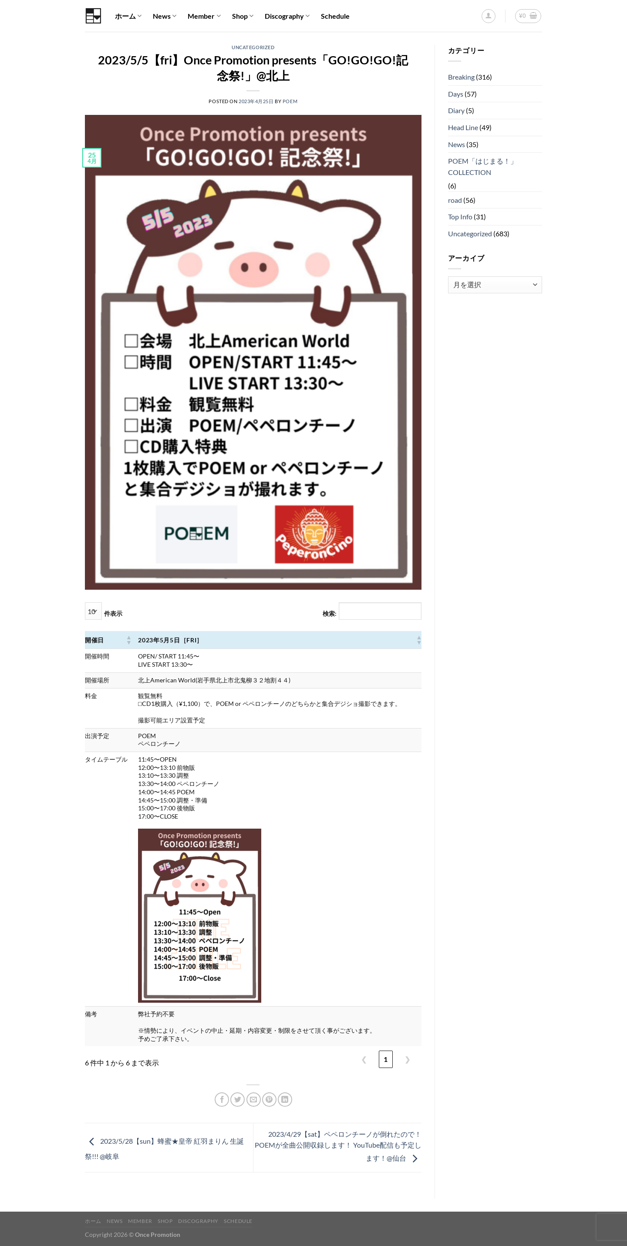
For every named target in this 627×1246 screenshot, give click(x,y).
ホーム (128, 16)
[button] (128, 640)
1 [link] (386, 1059)
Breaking (461, 77)
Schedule (335, 16)
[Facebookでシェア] (222, 1099)
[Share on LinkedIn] (285, 1099)
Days (455, 94)
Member (204, 16)
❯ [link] (407, 1059)
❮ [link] (364, 1059)
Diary (456, 110)
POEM (290, 101)
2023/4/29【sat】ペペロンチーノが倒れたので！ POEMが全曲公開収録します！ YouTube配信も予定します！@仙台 (338, 1146)
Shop (242, 16)
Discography (287, 16)
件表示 (113, 613)
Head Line (463, 127)
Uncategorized (253, 47)
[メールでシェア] (253, 1099)
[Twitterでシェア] (237, 1099)
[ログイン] (489, 16)
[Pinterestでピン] (269, 1099)
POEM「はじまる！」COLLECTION (482, 166)
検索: (330, 613)
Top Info (460, 216)
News (164, 16)
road (455, 200)
